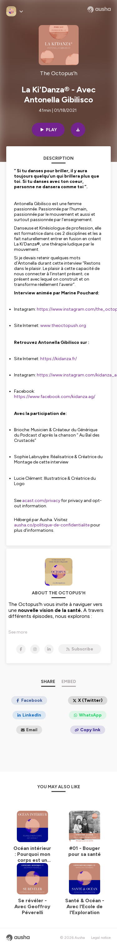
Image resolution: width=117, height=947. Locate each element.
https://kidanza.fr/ (58, 358)
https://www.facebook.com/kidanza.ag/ (54, 396)
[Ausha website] (99, 9)
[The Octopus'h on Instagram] (35, 649)
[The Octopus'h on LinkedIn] (49, 649)
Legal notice (101, 937)
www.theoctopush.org (63, 325)
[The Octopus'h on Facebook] (21, 649)
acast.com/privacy (41, 500)
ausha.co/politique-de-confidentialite (52, 525)
